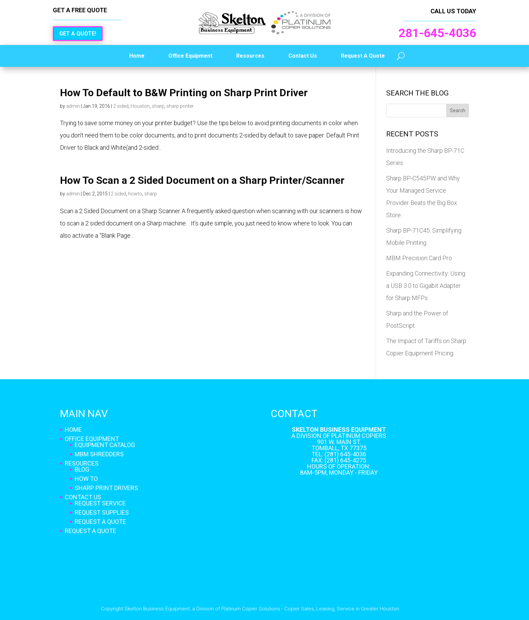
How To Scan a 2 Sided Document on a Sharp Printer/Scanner (202, 180)
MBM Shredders (99, 454)
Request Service (100, 503)
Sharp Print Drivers (106, 487)
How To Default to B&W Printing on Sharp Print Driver (184, 93)
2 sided (121, 106)
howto (135, 193)
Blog (82, 469)
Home (137, 56)
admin (73, 106)
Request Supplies (102, 512)
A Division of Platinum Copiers (338, 435)
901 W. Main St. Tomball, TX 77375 (339, 445)
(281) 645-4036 (345, 454)
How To (86, 478)
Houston (140, 106)
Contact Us (302, 56)
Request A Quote (363, 56)
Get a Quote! (77, 33)
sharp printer (180, 106)
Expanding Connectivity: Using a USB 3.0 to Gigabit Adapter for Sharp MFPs (425, 285)
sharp (158, 106)
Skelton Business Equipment (339, 429)
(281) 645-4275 (345, 460)
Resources (250, 56)
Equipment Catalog (105, 444)
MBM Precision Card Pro (419, 258)
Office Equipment (190, 56)
